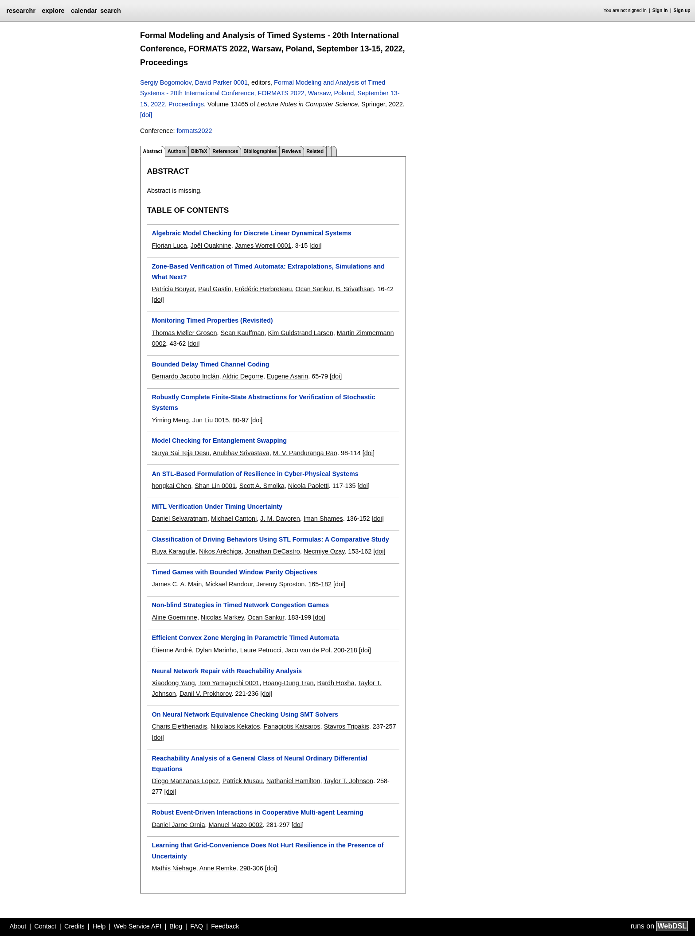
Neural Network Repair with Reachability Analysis (227, 671)
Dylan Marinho (216, 650)
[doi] (146, 114)
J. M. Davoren (280, 518)
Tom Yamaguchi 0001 (228, 682)
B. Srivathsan (355, 288)
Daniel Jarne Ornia (178, 824)
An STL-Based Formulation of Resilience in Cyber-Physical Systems (255, 473)
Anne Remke (217, 868)
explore (53, 10)
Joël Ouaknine (211, 245)
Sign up (682, 10)
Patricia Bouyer (173, 288)
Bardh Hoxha (336, 682)
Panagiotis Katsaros (291, 726)
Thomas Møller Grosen (184, 332)
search (110, 10)
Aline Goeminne (174, 617)
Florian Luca (169, 245)
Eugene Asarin (287, 376)
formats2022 (194, 130)
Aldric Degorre (243, 376)
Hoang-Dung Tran (288, 682)
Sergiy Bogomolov (165, 82)
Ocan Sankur (313, 288)
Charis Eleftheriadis (179, 726)
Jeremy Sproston (280, 584)
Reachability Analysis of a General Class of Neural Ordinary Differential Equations (259, 763)
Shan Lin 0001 (215, 485)
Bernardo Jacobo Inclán (185, 376)
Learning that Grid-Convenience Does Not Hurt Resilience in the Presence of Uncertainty (267, 850)
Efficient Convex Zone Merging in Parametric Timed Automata (245, 637)
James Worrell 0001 (263, 245)
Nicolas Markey (222, 617)
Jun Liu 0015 (210, 420)
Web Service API (137, 926)
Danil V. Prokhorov (206, 693)
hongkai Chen (171, 485)
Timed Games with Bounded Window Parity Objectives (234, 572)
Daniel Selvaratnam (179, 518)
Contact (45, 926)
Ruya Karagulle (173, 551)
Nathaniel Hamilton (293, 780)
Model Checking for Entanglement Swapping (219, 440)
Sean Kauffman (243, 332)
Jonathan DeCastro (272, 551)
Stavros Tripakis (346, 726)
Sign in (660, 10)
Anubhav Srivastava (241, 452)
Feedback (225, 926)
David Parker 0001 (221, 82)
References (225, 151)
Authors (177, 151)
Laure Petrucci (260, 650)
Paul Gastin (214, 288)
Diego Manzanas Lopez (185, 780)
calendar (84, 10)
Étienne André (171, 650)
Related (315, 151)
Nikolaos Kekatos (235, 726)
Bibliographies (260, 151)
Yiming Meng (170, 420)
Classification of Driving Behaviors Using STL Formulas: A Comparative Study (270, 539)
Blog (175, 926)
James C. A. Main (177, 584)
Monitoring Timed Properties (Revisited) (212, 320)
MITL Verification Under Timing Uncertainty (217, 506)
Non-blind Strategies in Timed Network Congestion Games (240, 604)
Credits (74, 926)
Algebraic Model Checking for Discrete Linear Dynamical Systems (251, 233)
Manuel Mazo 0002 (235, 824)
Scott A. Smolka (262, 485)
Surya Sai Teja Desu (180, 452)
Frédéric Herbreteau (263, 288)
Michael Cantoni (234, 518)
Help (99, 926)
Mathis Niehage (174, 868)
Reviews (291, 151)
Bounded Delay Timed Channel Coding (210, 364)
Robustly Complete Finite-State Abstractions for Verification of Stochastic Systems (263, 402)
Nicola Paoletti (308, 485)
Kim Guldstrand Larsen (300, 332)
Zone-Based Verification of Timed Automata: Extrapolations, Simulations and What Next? (268, 272)
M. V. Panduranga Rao (305, 452)
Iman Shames (323, 518)
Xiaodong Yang (173, 682)
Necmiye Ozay (324, 551)
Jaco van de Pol (307, 650)
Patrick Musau (243, 780)
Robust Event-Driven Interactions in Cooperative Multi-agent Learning (257, 812)
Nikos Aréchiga (220, 551)
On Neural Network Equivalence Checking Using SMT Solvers (245, 714)
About (18, 926)
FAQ (196, 926)
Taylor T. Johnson (348, 780)
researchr (20, 10)
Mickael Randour (229, 584)
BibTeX (199, 151)
